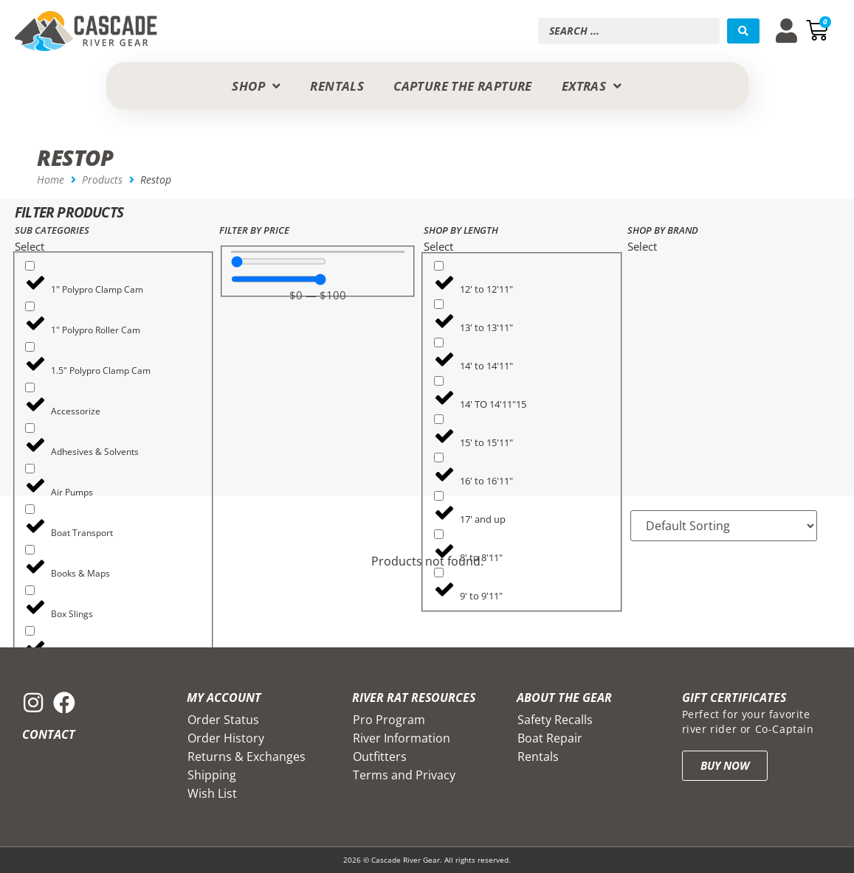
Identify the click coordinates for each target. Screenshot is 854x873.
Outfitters (380, 756)
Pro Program (389, 720)
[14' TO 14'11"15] (439, 381)
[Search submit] (743, 31)
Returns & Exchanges (246, 756)
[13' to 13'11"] (439, 304)
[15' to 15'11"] (439, 419)
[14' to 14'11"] (439, 342)
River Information (401, 738)
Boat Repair (549, 738)
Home (50, 180)
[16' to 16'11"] (439, 457)
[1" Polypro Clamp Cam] (30, 266)
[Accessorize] (30, 387)
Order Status (223, 720)
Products (102, 180)
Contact (48, 734)
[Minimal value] (278, 261)
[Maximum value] (278, 279)
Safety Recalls (555, 720)
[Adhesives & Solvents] (30, 428)
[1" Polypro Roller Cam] (30, 306)
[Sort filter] (723, 525)
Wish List (212, 793)
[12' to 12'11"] (439, 266)
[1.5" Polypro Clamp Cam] (30, 347)
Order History (225, 738)
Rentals (538, 756)
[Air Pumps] (30, 468)
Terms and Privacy (404, 775)
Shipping (211, 775)
